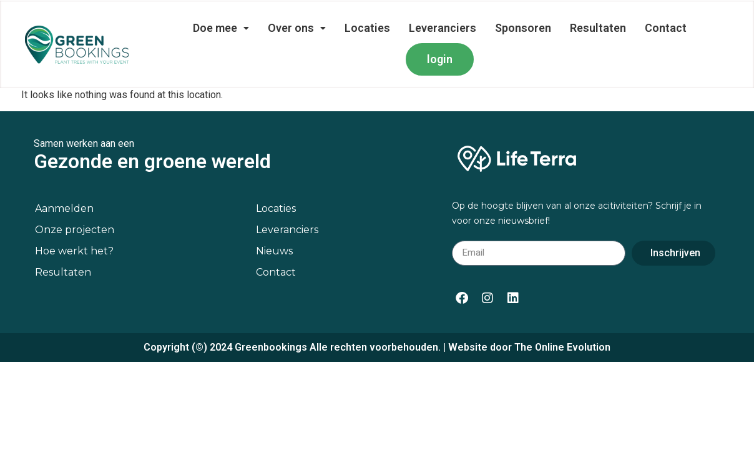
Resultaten (598, 27)
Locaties (367, 27)
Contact (666, 27)
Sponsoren (523, 27)
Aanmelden (64, 184)
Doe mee (221, 27)
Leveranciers (442, 27)
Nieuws (274, 226)
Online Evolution (572, 323)
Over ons (297, 27)
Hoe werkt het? (74, 226)
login (440, 59)
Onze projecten (74, 205)
